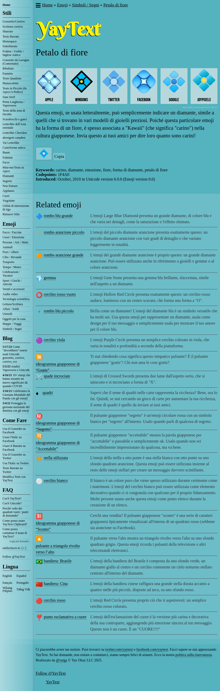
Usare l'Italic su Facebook (12, 439)
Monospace (10, 41)
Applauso (8, 191)
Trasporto (8, 262)
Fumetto (8, 73)
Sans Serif (9, 97)
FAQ (8, 490)
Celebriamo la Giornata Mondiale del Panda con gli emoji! (16, 394)
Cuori (6, 196)
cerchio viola (54, 340)
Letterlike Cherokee (15, 133)
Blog (8, 338)
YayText (52, 682)
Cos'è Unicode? (12, 503)
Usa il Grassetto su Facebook (14, 430)
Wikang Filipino (7, 589)
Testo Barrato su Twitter (12, 469)
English (7, 576)
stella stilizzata (56, 458)
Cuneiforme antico (14, 147)
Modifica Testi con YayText (14, 478)
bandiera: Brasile (57, 561)
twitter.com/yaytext (119, 649)
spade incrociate (57, 376)
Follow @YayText (14, 556)
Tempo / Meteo (12, 267)
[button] (38, 6)
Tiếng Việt (23, 589)
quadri (47, 392)
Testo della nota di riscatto (14, 112)
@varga (61, 660)
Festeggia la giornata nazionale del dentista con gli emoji (16, 406)
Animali (8, 247)
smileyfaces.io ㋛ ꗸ (15, 548)
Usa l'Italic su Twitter (16, 463)
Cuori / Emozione (13, 237)
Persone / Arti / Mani (15, 242)
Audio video (10, 294)
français (7, 583)
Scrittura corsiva (13, 26)
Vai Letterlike (11, 143)
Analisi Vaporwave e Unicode (16, 368)
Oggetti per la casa (14, 319)
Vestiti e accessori (14, 289)
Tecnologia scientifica (16, 299)
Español (22, 576)
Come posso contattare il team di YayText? (15, 532)
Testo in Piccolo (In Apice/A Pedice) (15, 90)
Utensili (7, 314)
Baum (6, 152)
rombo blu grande (58, 215)
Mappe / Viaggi (12, 324)
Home (6, 5)
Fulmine (8, 157)
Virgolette (9, 200)
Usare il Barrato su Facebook (14, 447)
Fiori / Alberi (11, 252)
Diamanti (8, 176)
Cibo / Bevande (12, 257)
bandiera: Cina (56, 583)
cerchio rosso (54, 600)
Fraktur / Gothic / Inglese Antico (13, 53)
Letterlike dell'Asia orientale (14, 125)
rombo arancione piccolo (64, 232)
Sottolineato (10, 46)
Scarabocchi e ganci (15, 119)
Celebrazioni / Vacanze (11, 273)
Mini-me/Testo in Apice (13, 169)
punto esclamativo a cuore (65, 617)
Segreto (7, 181)
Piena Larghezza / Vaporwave (14, 103)
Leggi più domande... (19, 541)
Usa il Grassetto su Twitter (14, 456)
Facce (6, 162)
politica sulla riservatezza (193, 655)
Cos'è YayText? (12, 498)
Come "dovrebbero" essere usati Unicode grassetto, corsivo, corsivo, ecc (15, 354)
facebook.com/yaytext (152, 649)
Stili (7, 13)
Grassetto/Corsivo (14, 21)
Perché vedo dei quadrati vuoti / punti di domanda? (15, 512)
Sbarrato (8, 31)
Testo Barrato (11, 36)
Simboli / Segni (12, 329)
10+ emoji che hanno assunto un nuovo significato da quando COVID (16, 380)
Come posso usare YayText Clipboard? (15, 522)
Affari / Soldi (11, 309)
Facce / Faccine (12, 232)
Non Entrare (10, 186)
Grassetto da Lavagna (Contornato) (16, 61)
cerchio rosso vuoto (60, 294)
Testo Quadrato (12, 78)
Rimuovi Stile (11, 214)
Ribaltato (8, 68)
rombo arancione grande (63, 255)
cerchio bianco (56, 480)
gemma (50, 278)
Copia (59, 156)
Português (23, 583)
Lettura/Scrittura (13, 304)
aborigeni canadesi (14, 137)
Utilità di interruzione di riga (16, 207)
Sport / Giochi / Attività (12, 282)
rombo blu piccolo (59, 311)
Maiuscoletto (11, 83)
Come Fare (15, 420)
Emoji (9, 224)
